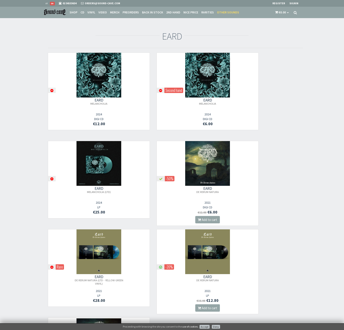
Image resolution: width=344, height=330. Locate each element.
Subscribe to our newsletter (132, 291)
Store (178, 274)
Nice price (190, 12)
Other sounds (228, 12)
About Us (180, 269)
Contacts (180, 298)
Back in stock (152, 12)
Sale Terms (181, 280)
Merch (114, 12)
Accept (204, 326)
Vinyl (91, 12)
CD (82, 12)
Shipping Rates (184, 286)
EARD (77, 101)
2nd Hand (173, 12)
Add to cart (273, 131)
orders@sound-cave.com (70, 276)
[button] (282, 12)
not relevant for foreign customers (195, 303)
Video (102, 12)
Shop (73, 12)
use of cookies (190, 326)
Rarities (207, 12)
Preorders (131, 12)
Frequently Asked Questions (191, 292)
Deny (216, 326)
